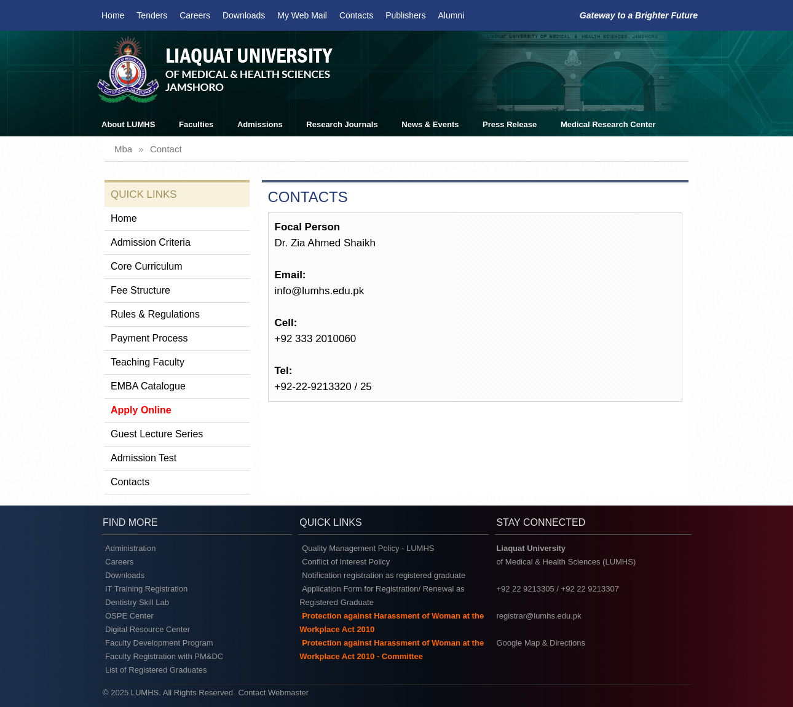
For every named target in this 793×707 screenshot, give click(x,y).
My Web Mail (302, 15)
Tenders (151, 15)
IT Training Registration (146, 588)
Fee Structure (140, 290)
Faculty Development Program (159, 642)
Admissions (260, 124)
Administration (130, 548)
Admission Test (143, 458)
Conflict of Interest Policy (346, 561)
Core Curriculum (146, 266)
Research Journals (341, 124)
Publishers (405, 15)
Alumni (451, 15)
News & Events (430, 124)
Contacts (356, 15)
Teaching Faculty (147, 362)
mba (123, 149)
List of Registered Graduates (156, 669)
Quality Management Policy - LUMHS (368, 548)
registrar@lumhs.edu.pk (538, 615)
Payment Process (149, 338)
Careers (195, 15)
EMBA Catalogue (148, 386)
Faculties (196, 124)
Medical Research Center (608, 124)
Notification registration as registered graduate (383, 575)
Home (112, 15)
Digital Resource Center (147, 629)
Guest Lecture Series (157, 434)
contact (166, 149)
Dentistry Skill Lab (137, 602)
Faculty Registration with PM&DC (164, 656)
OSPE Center (129, 615)
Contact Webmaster (274, 692)
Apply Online (141, 410)
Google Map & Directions (540, 642)
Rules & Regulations (155, 314)
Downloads (244, 15)
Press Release (510, 124)
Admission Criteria (151, 242)
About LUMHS (128, 124)
